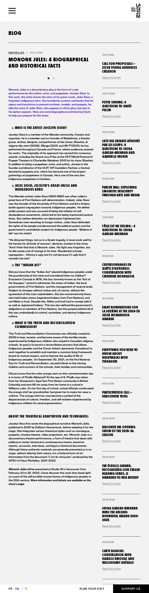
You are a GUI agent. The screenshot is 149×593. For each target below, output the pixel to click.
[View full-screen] (89, 68)
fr (11, 589)
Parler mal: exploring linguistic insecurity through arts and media (121, 191)
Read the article (111, 77)
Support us (131, 589)
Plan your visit (92, 589)
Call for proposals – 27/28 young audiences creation (119, 67)
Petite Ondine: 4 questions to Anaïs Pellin (117, 106)
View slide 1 (49, 78)
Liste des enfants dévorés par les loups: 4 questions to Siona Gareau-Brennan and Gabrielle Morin (121, 148)
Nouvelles (16, 53)
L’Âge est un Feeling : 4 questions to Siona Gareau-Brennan (118, 230)
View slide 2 (54, 78)
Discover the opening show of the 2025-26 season (119, 431)
